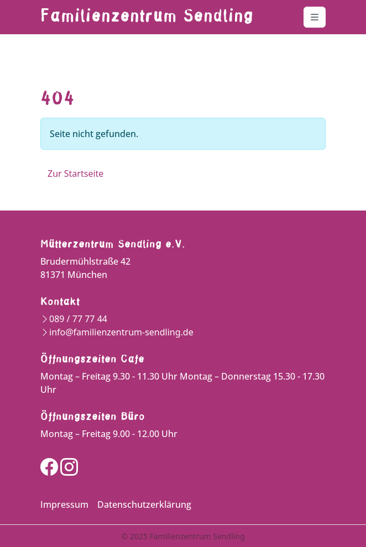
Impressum (64, 504)
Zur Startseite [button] (75, 173)
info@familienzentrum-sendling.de (121, 332)
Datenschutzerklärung (144, 504)
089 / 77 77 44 (78, 319)
